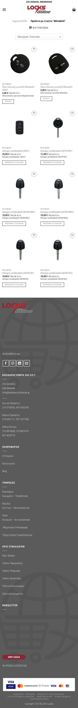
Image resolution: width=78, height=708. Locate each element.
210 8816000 (8, 431)
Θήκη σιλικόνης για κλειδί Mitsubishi (56, 87)
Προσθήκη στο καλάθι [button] (14, 162)
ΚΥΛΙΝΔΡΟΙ (30, 694)
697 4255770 (8, 435)
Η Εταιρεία (7, 455)
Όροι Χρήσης (8, 555)
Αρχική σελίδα (19, 21)
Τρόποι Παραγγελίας (12, 563)
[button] (4, 10)
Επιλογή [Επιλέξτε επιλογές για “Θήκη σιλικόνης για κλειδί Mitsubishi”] (46, 98)
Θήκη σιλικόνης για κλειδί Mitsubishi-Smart (18, 88)
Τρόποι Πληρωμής (11, 570)
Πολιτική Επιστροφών (13, 586)
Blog (4, 471)
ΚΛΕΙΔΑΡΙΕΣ (18, 694)
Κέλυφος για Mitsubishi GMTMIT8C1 (18, 273)
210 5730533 (8, 407)
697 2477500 (22, 419)
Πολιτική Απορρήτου (12, 593)
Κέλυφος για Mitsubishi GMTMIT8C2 (56, 273)
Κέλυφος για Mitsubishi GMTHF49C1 (56, 151)
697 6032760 (22, 407)
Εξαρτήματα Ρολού (39, 699)
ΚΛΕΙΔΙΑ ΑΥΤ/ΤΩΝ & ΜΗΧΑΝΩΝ (50, 694)
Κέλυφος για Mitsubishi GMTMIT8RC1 (18, 212)
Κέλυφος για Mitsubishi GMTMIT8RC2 (57, 212)
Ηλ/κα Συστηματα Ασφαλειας (21, 697)
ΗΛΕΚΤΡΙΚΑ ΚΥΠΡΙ (45, 697)
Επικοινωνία (8, 463)
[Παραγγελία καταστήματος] (39, 37)
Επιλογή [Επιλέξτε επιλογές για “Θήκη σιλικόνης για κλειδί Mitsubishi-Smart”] (8, 101)
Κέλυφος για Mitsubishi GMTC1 (16, 151)
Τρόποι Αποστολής (11, 578)
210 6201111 (8, 419)
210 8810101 (22, 431)
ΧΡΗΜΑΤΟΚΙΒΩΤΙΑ (62, 697)
